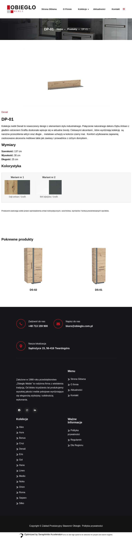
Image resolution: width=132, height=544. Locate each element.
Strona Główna (49, 9)
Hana (22, 465)
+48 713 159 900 (38, 326)
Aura (21, 432)
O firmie (67, 9)
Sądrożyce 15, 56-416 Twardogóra (49, 348)
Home (60, 29)
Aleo (21, 427)
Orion (22, 487)
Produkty (72, 29)
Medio (22, 476)
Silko (21, 503)
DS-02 (33, 289)
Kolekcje (82, 9)
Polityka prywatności (92, 526)
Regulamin (76, 440)
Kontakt (116, 9)
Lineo (22, 470)
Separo (23, 498)
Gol (21, 459)
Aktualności (99, 9)
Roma (22, 492)
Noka (21, 481)
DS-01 (98, 289)
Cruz (21, 443)
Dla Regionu (77, 445)
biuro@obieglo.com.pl (79, 326)
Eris (21, 454)
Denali (4, 112)
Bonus (22, 438)
